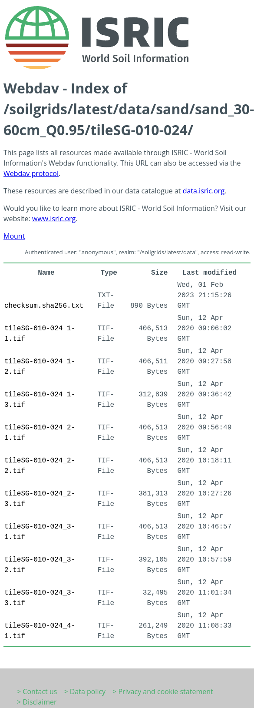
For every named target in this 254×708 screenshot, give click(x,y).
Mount (14, 236)
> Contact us (37, 691)
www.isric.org (54, 218)
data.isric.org (203, 191)
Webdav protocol (31, 173)
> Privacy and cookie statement (162, 691)
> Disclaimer (37, 702)
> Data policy (85, 691)
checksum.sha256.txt (43, 306)
